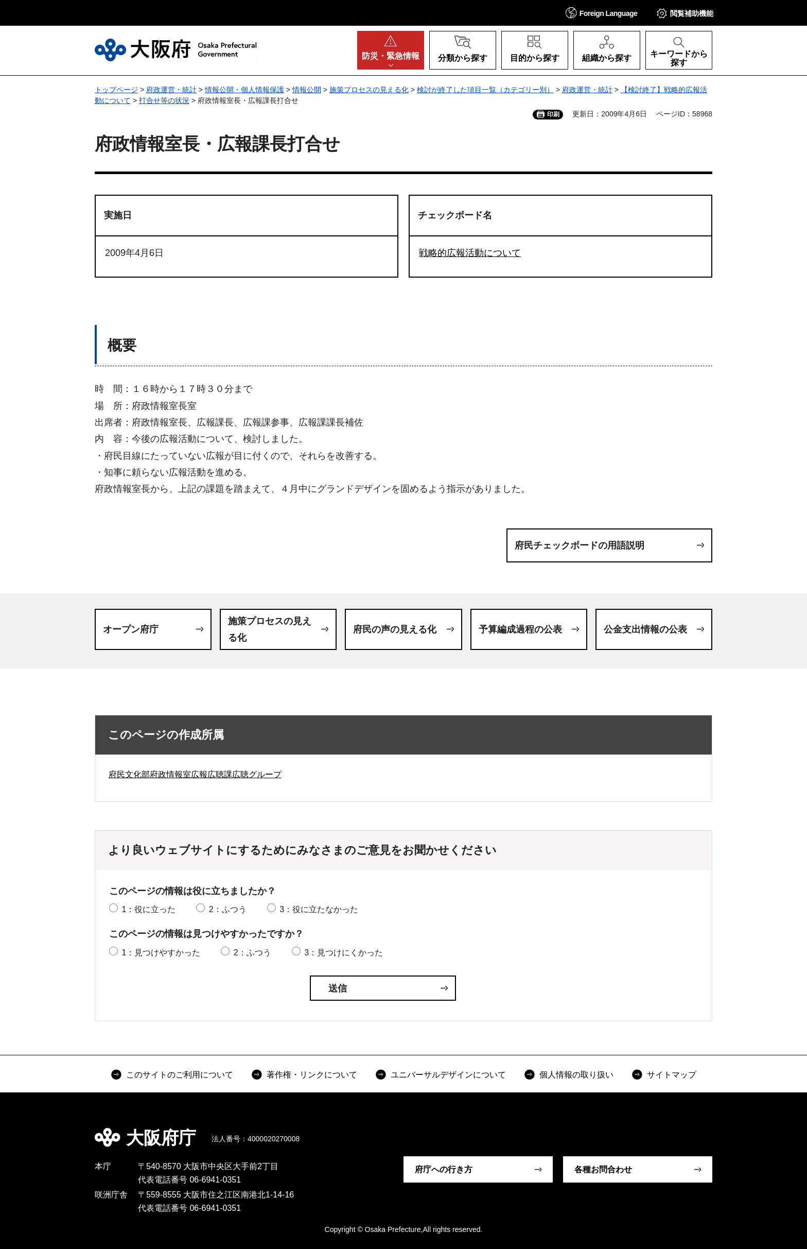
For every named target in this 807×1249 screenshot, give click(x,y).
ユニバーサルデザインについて (448, 1074)
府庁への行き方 (443, 1169)
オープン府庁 (131, 629)
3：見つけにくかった (343, 952)
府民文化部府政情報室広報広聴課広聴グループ (195, 774)
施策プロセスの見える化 (369, 89)
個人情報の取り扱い (576, 1074)
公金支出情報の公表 (645, 629)
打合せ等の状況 (164, 100)
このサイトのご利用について (179, 1074)
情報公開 (306, 89)
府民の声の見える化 (394, 629)
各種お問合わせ (603, 1169)
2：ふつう (228, 909)
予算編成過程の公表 (520, 629)
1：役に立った (148, 909)
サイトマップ (671, 1074)
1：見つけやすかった (160, 952)
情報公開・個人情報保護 (244, 89)
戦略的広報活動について (470, 253)
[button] (602, 13)
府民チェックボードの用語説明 (579, 545)
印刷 (553, 114)
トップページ (116, 89)
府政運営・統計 (171, 89)
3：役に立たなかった (318, 909)
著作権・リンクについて (312, 1074)
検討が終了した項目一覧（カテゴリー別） (485, 89)
